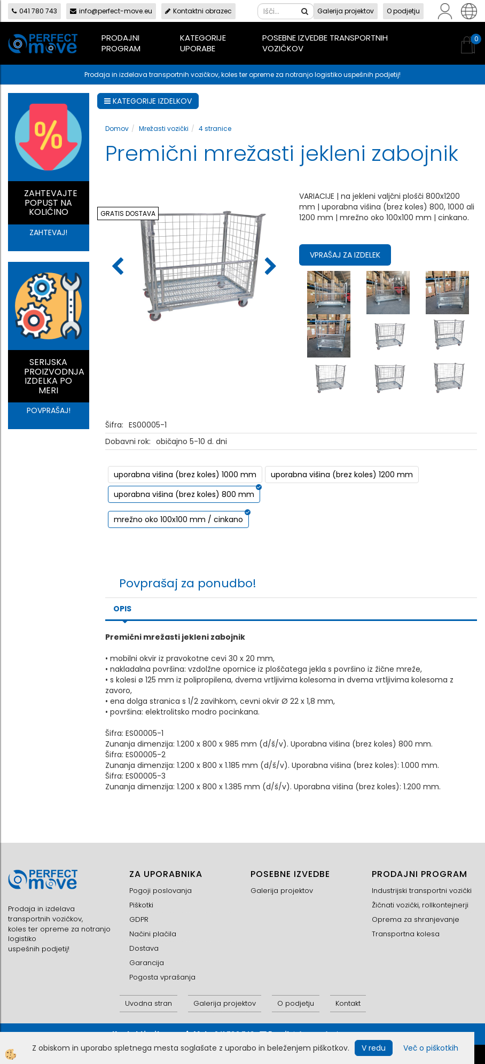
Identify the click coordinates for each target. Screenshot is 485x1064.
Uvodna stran (148, 1003)
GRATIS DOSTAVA (127, 213)
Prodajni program (120, 43)
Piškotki (141, 905)
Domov (117, 128)
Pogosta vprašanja (162, 977)
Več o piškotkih (430, 1048)
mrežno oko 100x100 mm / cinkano (178, 519)
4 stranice (215, 128)
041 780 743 (34, 10)
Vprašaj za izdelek (345, 255)
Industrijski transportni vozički (422, 891)
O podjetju (403, 10)
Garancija (146, 963)
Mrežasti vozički (164, 128)
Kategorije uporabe (203, 43)
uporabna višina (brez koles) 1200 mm (342, 474)
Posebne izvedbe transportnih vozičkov (325, 43)
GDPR (138, 919)
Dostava (144, 948)
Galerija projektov (345, 10)
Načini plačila (152, 934)
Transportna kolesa (406, 934)
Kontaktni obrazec (198, 10)
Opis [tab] (122, 608)
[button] (269, 267)
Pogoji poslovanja (160, 891)
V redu (374, 1048)
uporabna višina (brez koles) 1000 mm (185, 474)
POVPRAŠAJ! (49, 410)
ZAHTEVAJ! (48, 232)
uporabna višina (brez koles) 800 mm (184, 494)
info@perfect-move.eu (111, 10)
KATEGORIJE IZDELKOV (148, 101)
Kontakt (348, 1003)
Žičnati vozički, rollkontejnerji (420, 905)
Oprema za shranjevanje (415, 919)
